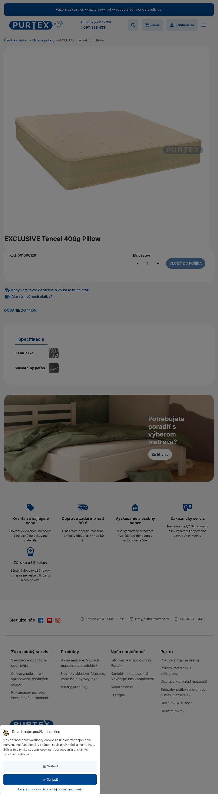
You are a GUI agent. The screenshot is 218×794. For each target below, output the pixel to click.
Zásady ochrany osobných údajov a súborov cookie (50, 789)
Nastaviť (50, 766)
